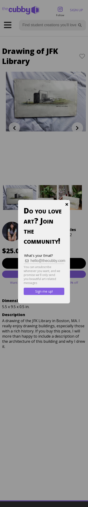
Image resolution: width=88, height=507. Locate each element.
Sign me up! (44, 291)
